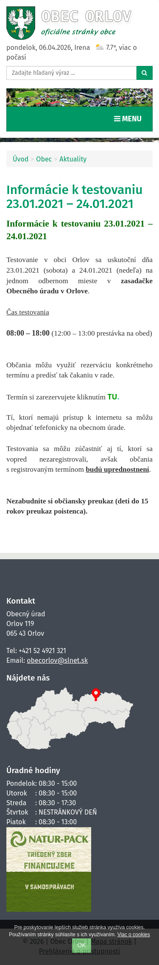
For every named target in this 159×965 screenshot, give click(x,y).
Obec (44, 159)
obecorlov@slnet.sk (57, 660)
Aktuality (72, 159)
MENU (130, 118)
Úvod (20, 159)
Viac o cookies (133, 935)
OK (82, 945)
